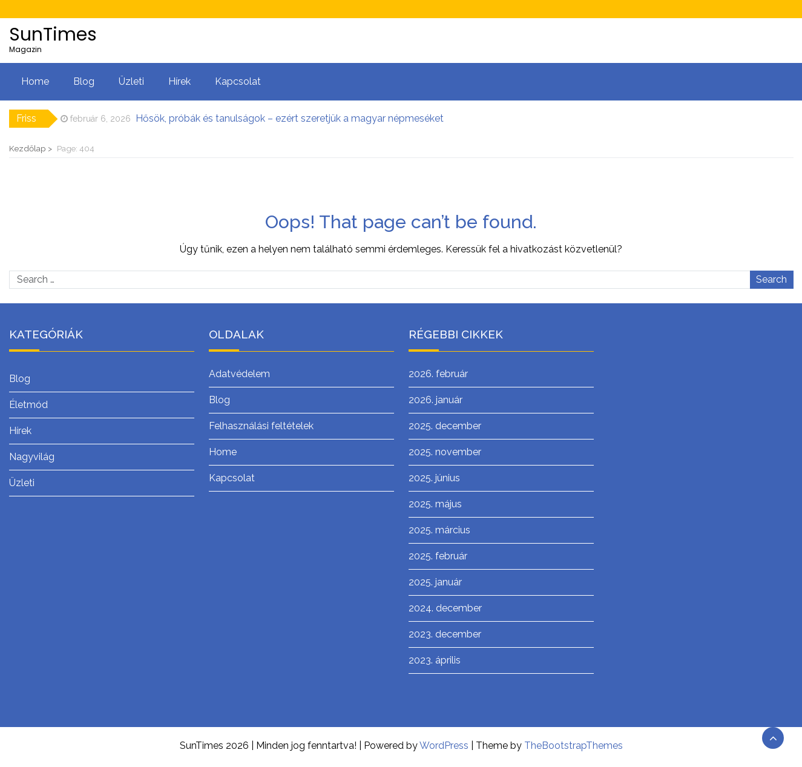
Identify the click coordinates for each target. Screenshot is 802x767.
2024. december (445, 608)
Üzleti (131, 81)
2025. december (445, 426)
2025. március (439, 530)
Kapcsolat (238, 81)
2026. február (438, 374)
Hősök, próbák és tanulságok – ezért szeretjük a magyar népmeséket (290, 118)
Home (35, 81)
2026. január (435, 400)
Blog (83, 81)
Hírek (179, 81)
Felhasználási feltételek (261, 426)
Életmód (28, 404)
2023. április (435, 660)
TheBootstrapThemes (573, 745)
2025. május (435, 504)
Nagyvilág (31, 457)
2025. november (445, 452)
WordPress (443, 745)
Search (771, 279)
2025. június (434, 478)
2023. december (445, 634)
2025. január (435, 582)
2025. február (438, 556)
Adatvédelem (239, 374)
